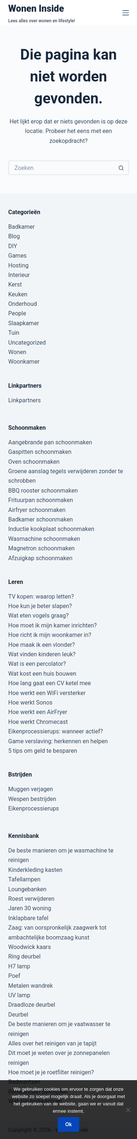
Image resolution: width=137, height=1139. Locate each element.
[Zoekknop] (121, 167)
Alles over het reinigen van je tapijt (52, 1043)
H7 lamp (19, 966)
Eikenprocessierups (33, 808)
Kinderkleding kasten (35, 869)
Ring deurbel (24, 956)
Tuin (13, 332)
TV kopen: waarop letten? (41, 596)
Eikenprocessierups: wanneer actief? (55, 731)
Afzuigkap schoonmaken (40, 558)
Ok (68, 1124)
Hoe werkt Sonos (30, 702)
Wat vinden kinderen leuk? (42, 654)
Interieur (19, 275)
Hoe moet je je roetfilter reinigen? (51, 1072)
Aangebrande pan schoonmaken (50, 442)
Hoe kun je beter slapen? (40, 606)
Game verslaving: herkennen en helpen (58, 741)
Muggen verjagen (30, 789)
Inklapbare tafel (28, 918)
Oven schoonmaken (34, 461)
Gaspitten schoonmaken (40, 451)
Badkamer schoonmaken (40, 519)
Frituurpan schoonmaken (40, 500)
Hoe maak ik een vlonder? (41, 644)
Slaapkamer (23, 323)
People (17, 313)
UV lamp (19, 995)
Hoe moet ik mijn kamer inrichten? (52, 625)
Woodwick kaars (29, 947)
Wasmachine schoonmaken (44, 538)
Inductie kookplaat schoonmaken (51, 528)
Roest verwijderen (31, 898)
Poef (14, 975)
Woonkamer (24, 361)
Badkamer (21, 226)
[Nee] (128, 1109)
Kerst (15, 284)
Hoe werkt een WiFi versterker (47, 693)
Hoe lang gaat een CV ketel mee (49, 683)
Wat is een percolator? (37, 663)
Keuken (17, 294)
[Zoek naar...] (61, 167)
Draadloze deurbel (31, 1004)
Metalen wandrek (30, 985)
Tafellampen (24, 879)
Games (17, 255)
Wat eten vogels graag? (38, 615)
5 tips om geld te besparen (42, 750)
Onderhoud (22, 303)
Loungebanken (27, 889)
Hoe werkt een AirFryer (37, 712)
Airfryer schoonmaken (37, 509)
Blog (14, 236)
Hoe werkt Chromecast (38, 721)
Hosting (18, 265)
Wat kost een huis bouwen (42, 673)
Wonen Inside (36, 8)
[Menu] (125, 13)
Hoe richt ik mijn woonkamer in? (49, 634)
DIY (12, 246)
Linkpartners (24, 400)
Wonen (17, 352)
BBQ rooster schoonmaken (43, 490)
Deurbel (18, 1014)
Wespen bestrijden (32, 799)
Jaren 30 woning (30, 908)
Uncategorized (27, 342)
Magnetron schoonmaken (41, 548)
